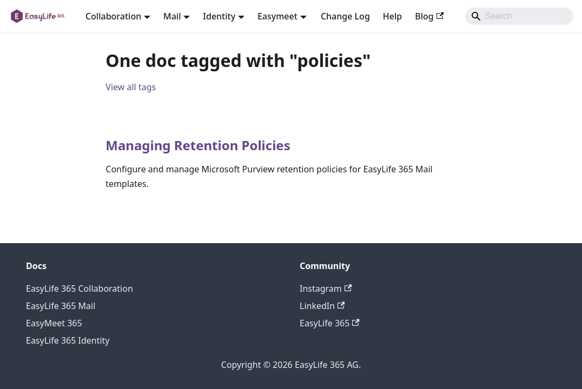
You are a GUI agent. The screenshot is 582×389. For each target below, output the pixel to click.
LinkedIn (322, 306)
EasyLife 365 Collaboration (79, 288)
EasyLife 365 (330, 323)
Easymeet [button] (277, 16)
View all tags (130, 87)
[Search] (519, 16)
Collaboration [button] (113, 16)
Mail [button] (172, 16)
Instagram (326, 288)
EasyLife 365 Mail (60, 306)
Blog (429, 16)
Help (392, 16)
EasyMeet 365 (54, 323)
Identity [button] (219, 16)
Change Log (345, 16)
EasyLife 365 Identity (68, 340)
